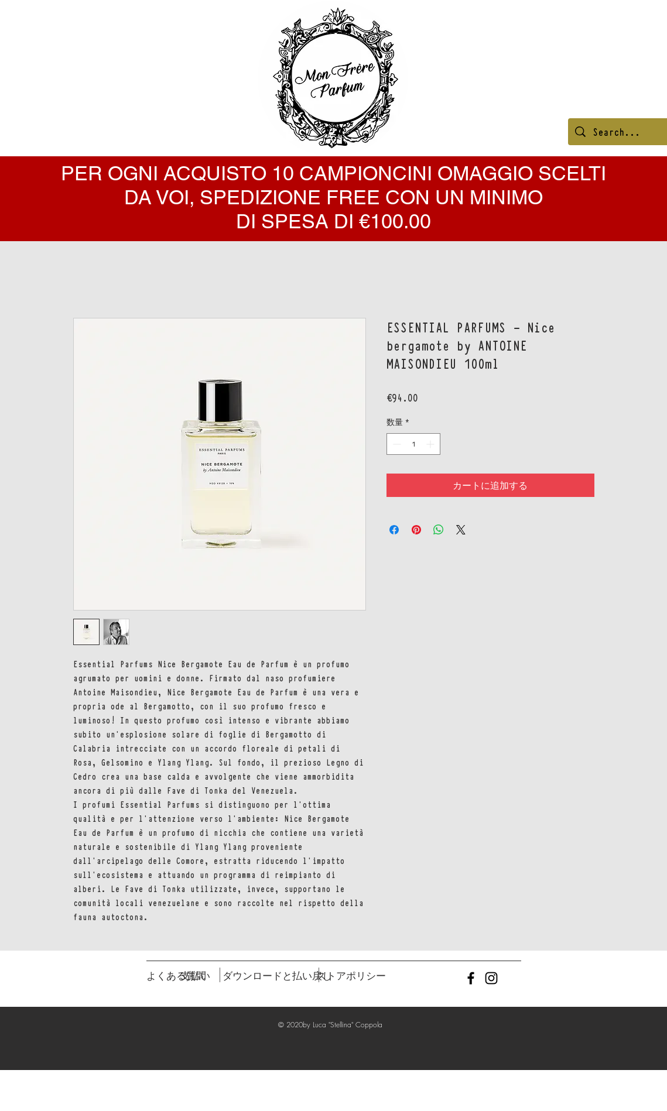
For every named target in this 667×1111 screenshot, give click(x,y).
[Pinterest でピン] (416, 530)
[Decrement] (395, 444)
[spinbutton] (413, 444)
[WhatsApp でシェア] (439, 530)
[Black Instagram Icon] (491, 978)
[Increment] (431, 444)
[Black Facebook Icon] (471, 978)
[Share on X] (461, 530)
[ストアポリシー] (351, 976)
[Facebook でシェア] (394, 530)
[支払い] (196, 976)
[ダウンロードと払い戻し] (277, 976)
